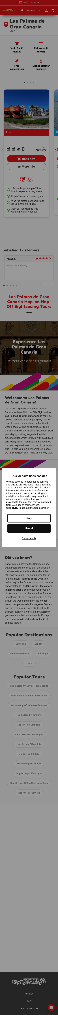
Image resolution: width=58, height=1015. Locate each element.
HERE (15, 507)
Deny (29, 518)
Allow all (29, 528)
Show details (29, 538)
